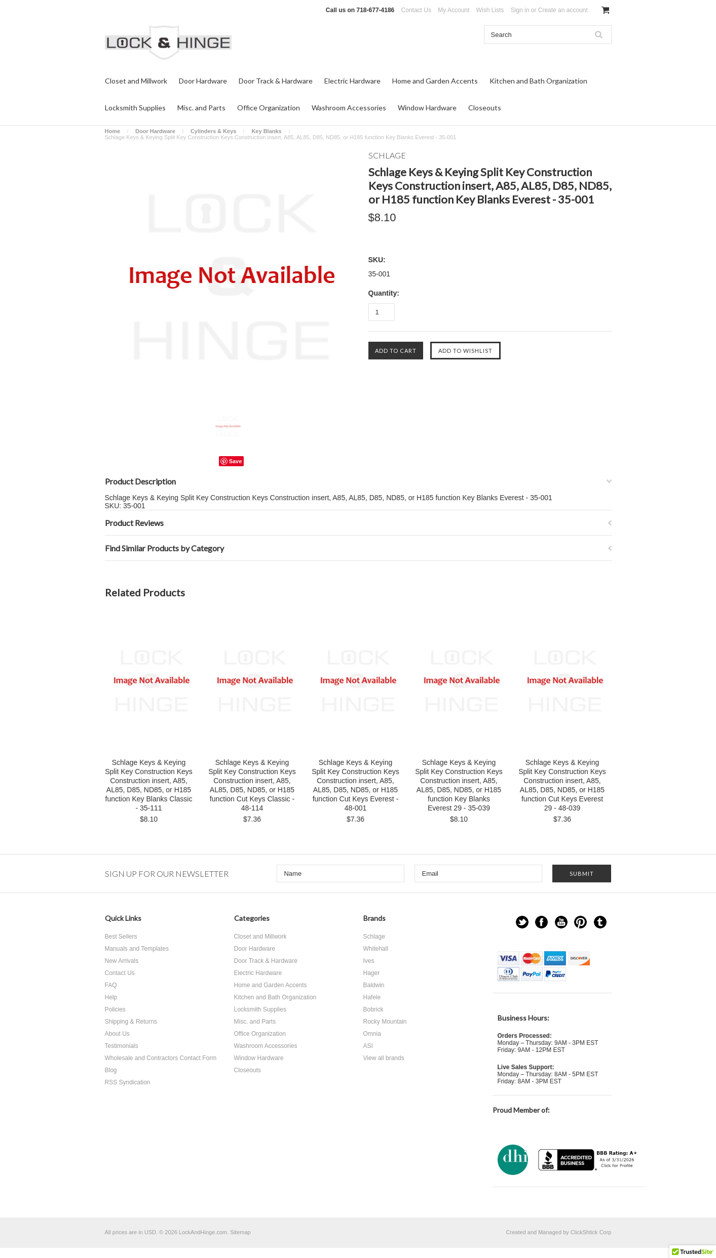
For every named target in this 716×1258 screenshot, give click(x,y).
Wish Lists (490, 10)
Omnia (372, 1033)
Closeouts (484, 107)
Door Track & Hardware (276, 80)
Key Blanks (266, 131)
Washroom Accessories (349, 107)
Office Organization (268, 107)
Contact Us (416, 10)
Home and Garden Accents (435, 80)
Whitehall (375, 948)
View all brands (383, 1058)
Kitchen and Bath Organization (538, 80)
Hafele (372, 997)
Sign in (520, 10)
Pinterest (580, 922)
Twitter (522, 922)
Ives (368, 960)
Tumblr (600, 922)
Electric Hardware (352, 80)
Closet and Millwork (136, 80)
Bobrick (373, 1009)
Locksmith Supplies (135, 107)
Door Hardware (203, 80)
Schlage (374, 936)
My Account (453, 10)
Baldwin (374, 985)
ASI (368, 1045)
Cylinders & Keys (213, 131)
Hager (371, 973)
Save (235, 461)
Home (113, 131)
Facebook (541, 922)
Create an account (563, 10)
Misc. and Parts (201, 107)
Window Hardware (427, 107)
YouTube (561, 922)
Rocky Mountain (385, 1021)
